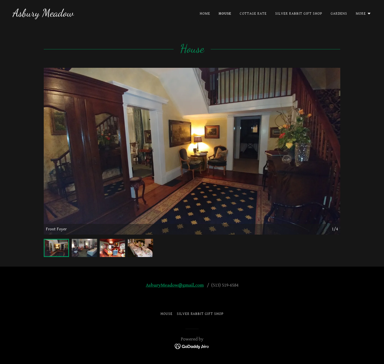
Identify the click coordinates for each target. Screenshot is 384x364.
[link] (43, 15)
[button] (363, 13)
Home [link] (205, 13)
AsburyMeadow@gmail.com (175, 285)
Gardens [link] (339, 13)
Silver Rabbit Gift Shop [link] (298, 13)
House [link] (225, 13)
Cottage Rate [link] (253, 13)
